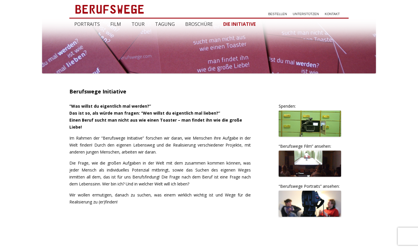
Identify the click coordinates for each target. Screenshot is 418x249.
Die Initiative (239, 24)
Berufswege (110, 10)
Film (115, 24)
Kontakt (332, 14)
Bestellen (277, 14)
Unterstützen (306, 14)
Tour (138, 24)
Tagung (165, 24)
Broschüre (199, 24)
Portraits (87, 24)
